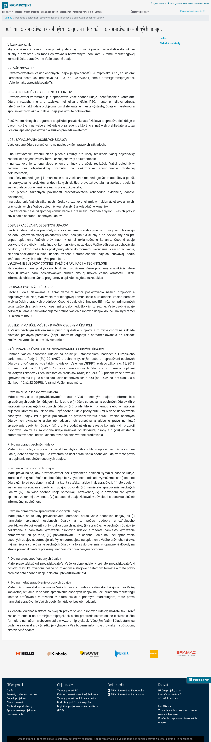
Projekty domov (191, 3)
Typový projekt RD (67, 690)
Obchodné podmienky (170, 43)
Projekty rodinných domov (22, 694)
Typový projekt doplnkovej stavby (76, 698)
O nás (10, 690)
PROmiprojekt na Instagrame (126, 694)
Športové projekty (140, 11)
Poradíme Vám (80, 11)
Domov (8, 17)
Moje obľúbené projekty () (193, 11)
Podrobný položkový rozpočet (74, 702)
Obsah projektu (32, 11)
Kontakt (204, 3)
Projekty (6, 11)
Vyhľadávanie (158, 3)
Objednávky (65, 11)
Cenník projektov (49, 11)
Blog (90, 11)
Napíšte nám (165, 706)
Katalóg (19, 11)
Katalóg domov (175, 3)
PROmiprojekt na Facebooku (126, 690)
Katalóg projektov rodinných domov (77, 694)
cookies (163, 38)
